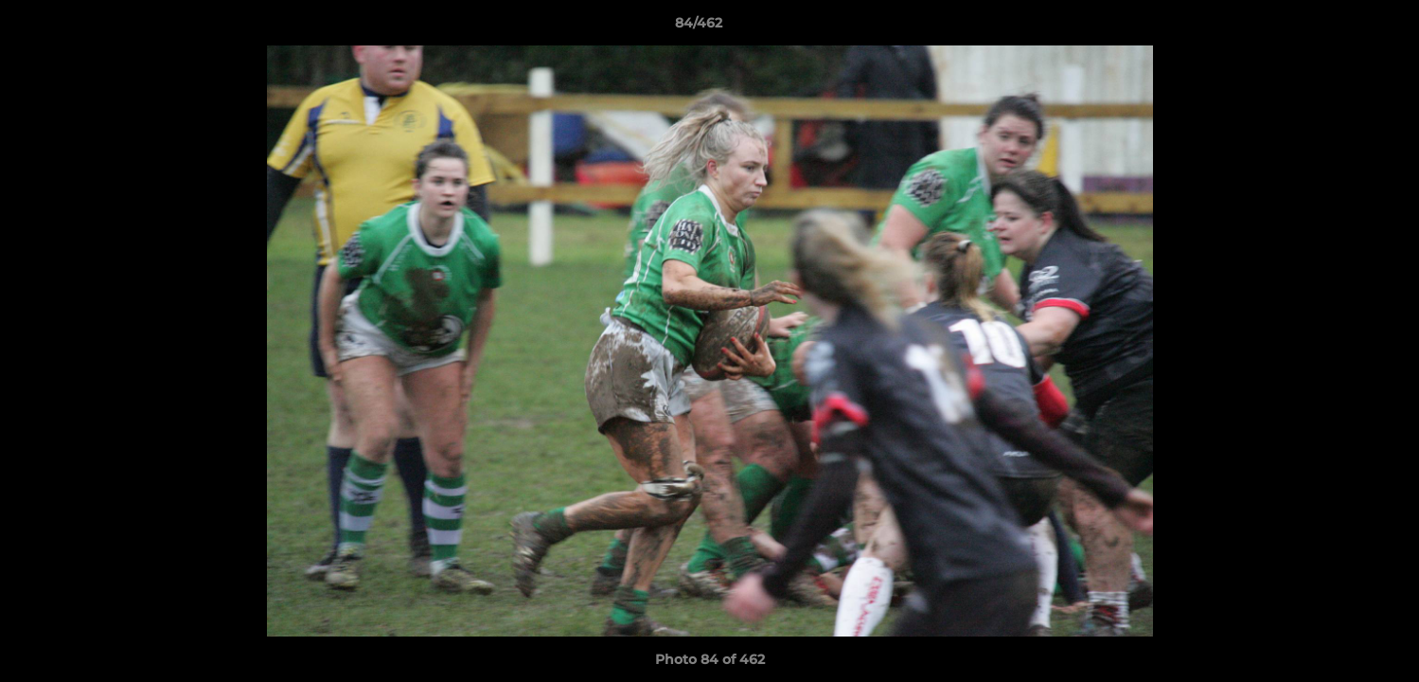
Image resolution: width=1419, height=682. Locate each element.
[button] (1339, 27)
